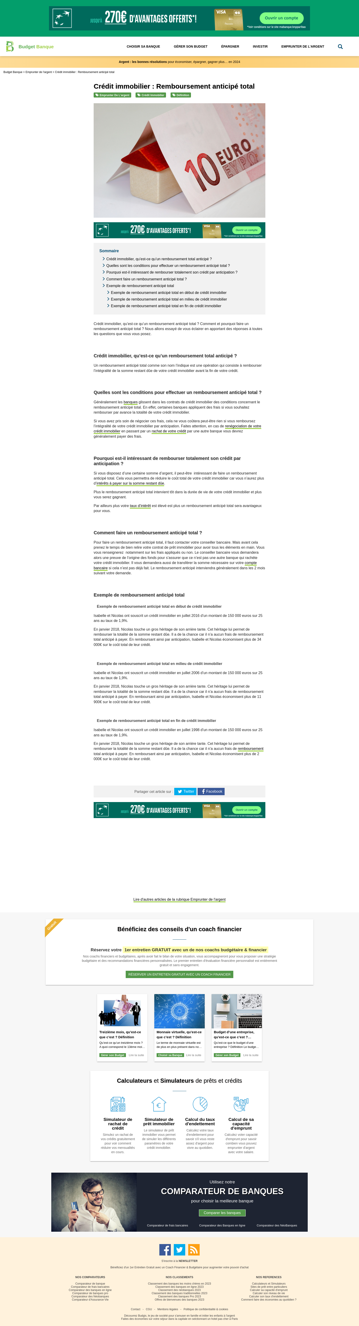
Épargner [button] (230, 46)
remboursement (251, 749)
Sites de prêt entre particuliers (268, 1286)
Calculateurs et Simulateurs (269, 1283)
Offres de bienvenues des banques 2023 (179, 1299)
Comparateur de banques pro (90, 1293)
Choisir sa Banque (170, 1055)
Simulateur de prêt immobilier (159, 1121)
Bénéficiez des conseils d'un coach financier (179, 929)
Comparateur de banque (90, 1283)
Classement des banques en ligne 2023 (179, 1286)
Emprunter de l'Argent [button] (302, 46)
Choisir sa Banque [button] (143, 46)
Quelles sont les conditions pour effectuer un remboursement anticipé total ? (168, 266)
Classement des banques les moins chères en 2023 (179, 1283)
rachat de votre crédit (169, 431)
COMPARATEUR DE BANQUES (222, 1191)
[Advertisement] (179, 858)
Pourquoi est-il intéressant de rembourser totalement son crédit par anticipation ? (171, 272)
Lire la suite (136, 1055)
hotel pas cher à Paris (224, 1319)
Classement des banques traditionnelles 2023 (179, 1293)
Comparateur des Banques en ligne (222, 1225)
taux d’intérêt (140, 506)
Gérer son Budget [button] (190, 46)
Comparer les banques (222, 1213)
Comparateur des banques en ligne (90, 1290)
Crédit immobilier (150, 95)
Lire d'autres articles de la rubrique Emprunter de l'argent (179, 899)
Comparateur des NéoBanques (277, 1225)
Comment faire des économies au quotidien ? (268, 1299)
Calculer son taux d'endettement (268, 1296)
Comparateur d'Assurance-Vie (90, 1299)
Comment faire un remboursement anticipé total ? (146, 279)
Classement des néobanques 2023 (179, 1290)
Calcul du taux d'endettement (200, 1121)
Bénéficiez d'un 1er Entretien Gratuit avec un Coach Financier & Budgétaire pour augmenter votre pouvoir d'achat (179, 1267)
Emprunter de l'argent (112, 95)
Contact (135, 1309)
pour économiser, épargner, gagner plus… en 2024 (179, 62)
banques (131, 402)
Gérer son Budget (112, 1055)
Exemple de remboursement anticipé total (140, 286)
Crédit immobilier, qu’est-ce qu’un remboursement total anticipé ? (159, 259)
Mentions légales (168, 1309)
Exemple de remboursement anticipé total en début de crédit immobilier (168, 293)
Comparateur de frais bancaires (167, 1225)
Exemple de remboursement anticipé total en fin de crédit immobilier (166, 306)
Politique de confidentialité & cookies (206, 1309)
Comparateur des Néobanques (90, 1296)
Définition (180, 95)
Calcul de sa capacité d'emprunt (241, 1124)
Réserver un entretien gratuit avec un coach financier (179, 974)
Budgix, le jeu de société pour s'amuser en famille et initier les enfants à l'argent (186, 1315)
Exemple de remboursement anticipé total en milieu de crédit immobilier (169, 299)
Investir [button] (260, 46)
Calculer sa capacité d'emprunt (269, 1290)
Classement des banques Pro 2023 (179, 1296)
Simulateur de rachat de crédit (117, 1124)
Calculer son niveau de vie (269, 1293)
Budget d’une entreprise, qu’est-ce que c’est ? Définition (234, 1037)
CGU (149, 1309)
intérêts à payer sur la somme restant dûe (130, 483)
